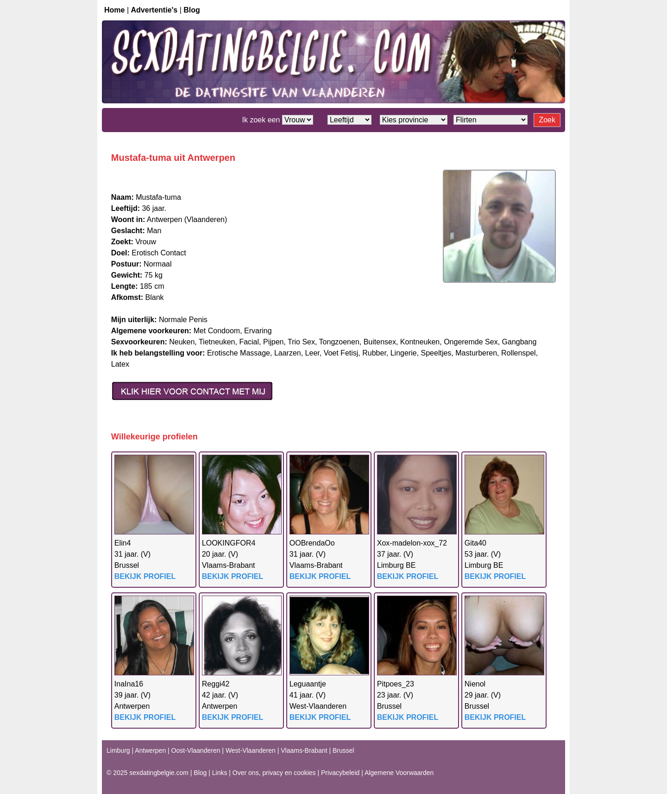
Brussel (343, 750)
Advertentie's (154, 10)
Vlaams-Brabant (304, 750)
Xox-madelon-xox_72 (412, 543)
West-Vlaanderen (251, 750)
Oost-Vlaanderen (195, 750)
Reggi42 (216, 684)
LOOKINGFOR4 (229, 543)
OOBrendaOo (312, 543)
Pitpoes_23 (395, 684)
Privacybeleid (340, 772)
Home (114, 10)
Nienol (475, 684)
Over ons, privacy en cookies (274, 772)
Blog (191, 10)
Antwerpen (150, 750)
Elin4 (122, 543)
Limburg (118, 750)
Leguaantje (307, 684)
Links (219, 772)
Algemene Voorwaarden (399, 772)
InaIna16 (128, 684)
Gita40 (475, 543)
